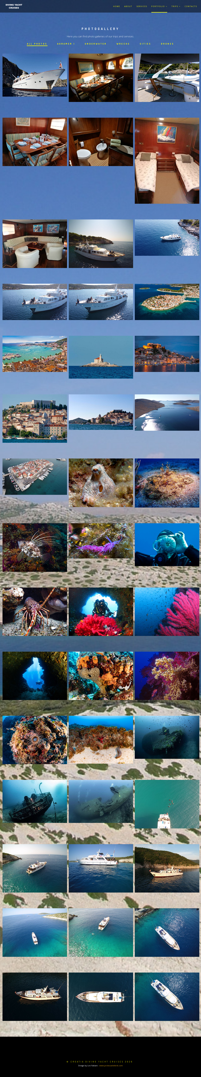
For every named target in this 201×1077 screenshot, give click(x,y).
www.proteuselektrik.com (111, 1065)
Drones (169, 43)
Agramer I (65, 43)
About (128, 6)
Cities (146, 43)
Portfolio (159, 6)
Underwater (96, 43)
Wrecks (123, 43)
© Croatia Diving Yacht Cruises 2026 (100, 1061)
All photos (35, 43)
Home (116, 6)
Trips (175, 6)
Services (141, 6)
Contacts (191, 6)
